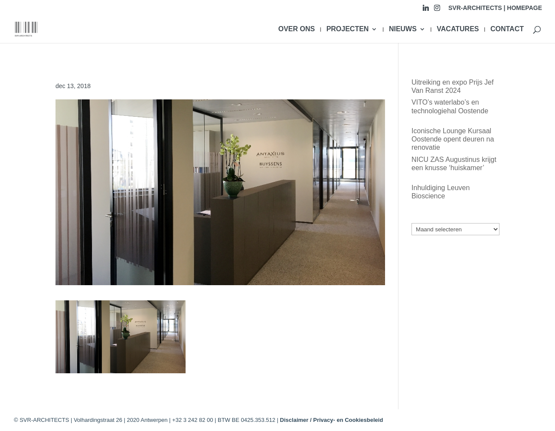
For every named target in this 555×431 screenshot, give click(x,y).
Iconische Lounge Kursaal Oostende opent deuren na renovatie (452, 139)
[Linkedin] (425, 10)
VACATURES (458, 29)
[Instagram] (437, 10)
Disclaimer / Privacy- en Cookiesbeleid (331, 420)
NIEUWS (403, 29)
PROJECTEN (347, 29)
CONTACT (507, 29)
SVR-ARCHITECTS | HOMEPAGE (495, 8)
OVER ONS (296, 29)
